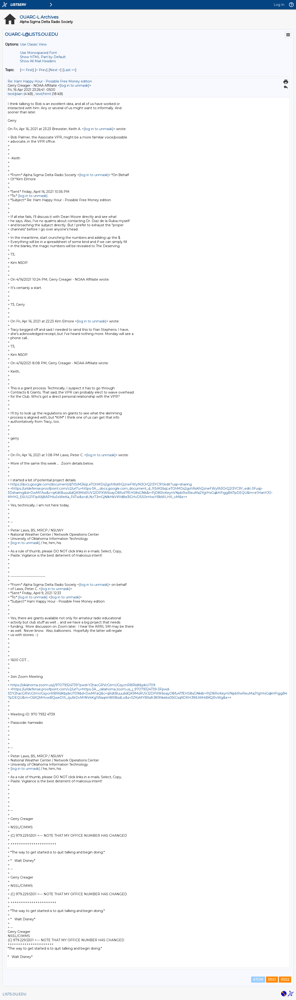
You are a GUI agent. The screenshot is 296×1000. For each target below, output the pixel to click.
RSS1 (272, 979)
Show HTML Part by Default (43, 57)
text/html (43, 94)
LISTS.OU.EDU (14, 994)
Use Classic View (33, 44)
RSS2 (285, 979)
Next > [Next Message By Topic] (55, 70)
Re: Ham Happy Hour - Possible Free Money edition (50, 81)
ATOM (258, 979)
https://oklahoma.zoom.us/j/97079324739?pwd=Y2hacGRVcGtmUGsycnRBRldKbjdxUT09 (82, 685)
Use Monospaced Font (38, 53)
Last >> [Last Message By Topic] (69, 70)
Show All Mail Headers (38, 61)
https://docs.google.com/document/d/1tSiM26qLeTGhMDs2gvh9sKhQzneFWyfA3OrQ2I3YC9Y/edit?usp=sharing (101, 484)
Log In (279, 5)
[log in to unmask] (74, 85)
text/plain (15, 94)
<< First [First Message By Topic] (27, 70)
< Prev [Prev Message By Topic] (41, 70)
